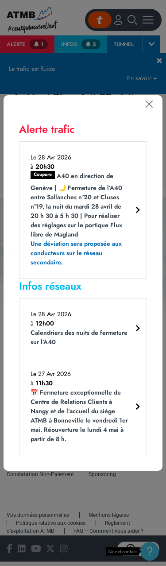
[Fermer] (149, 104)
